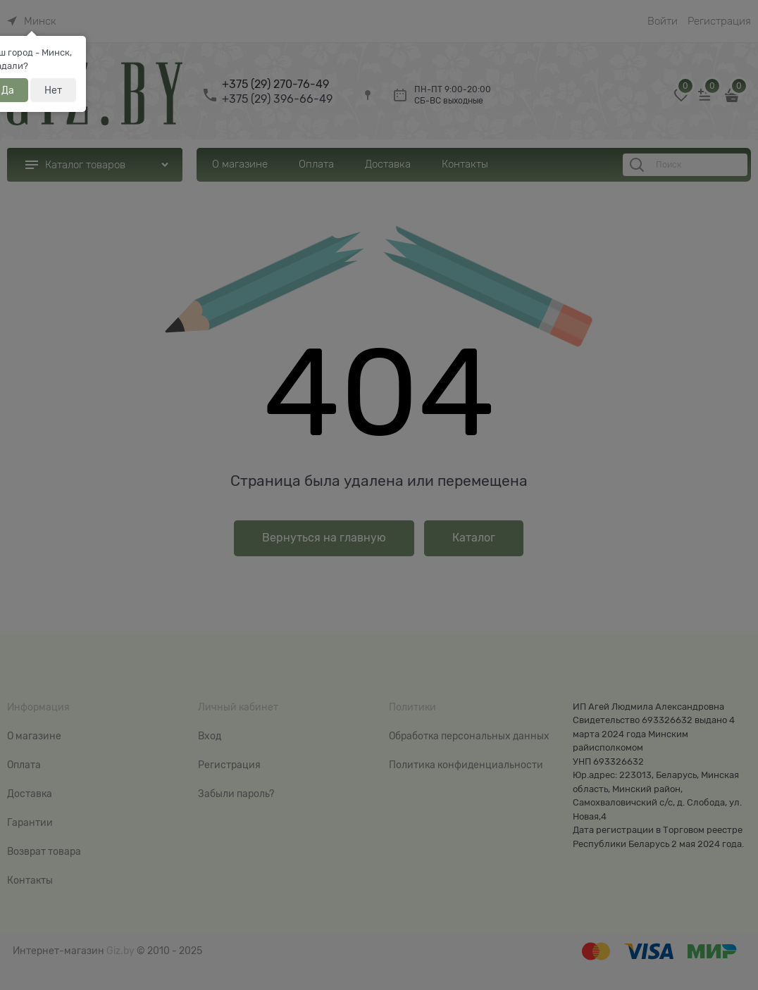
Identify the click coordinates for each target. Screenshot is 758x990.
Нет (53, 90)
